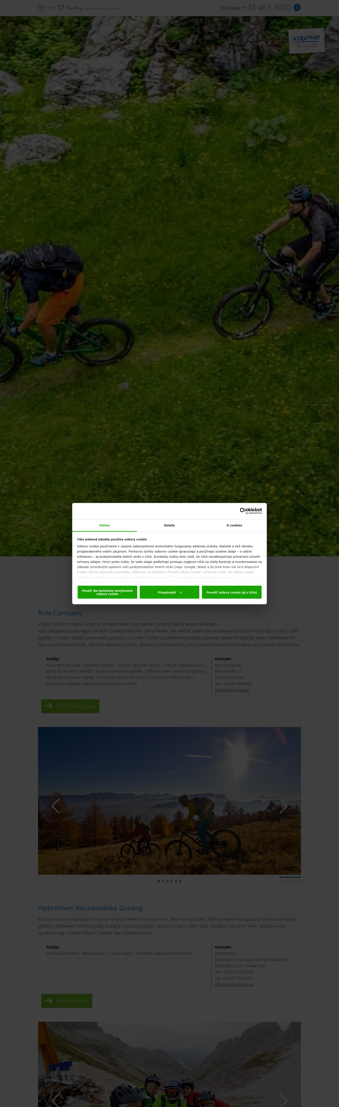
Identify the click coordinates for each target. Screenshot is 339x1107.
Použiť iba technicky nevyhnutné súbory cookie (107, 592)
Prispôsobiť (169, 592)
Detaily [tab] (169, 525)
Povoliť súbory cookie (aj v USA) (231, 592)
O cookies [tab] (234, 525)
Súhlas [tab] (104, 525)
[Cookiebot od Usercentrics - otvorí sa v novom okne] (243, 511)
